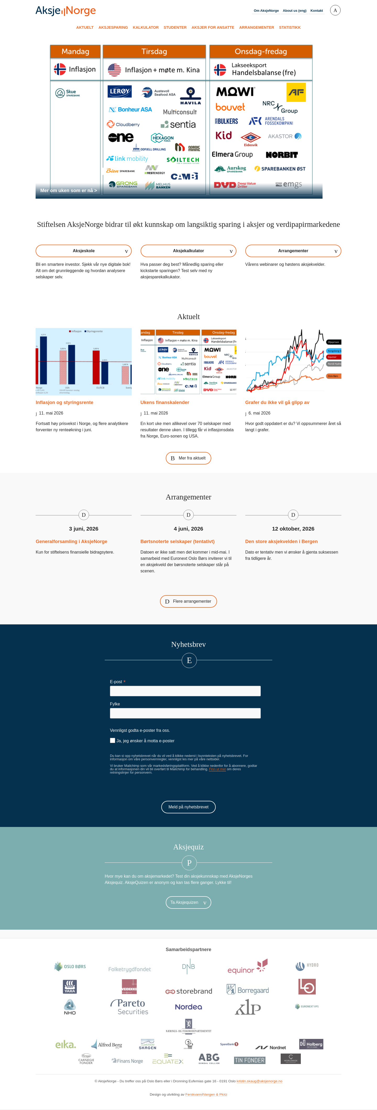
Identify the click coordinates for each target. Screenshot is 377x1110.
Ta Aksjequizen (184, 902)
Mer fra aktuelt (192, 458)
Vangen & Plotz (215, 1094)
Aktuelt (84, 27)
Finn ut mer (217, 769)
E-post (118, 682)
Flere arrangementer (192, 601)
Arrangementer (256, 27)
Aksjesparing (113, 27)
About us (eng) (294, 11)
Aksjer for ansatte (213, 27)
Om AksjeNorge (266, 11)
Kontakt (317, 11)
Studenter (175, 27)
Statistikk (290, 27)
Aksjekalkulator (188, 251)
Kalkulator (146, 27)
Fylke (115, 704)
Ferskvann (193, 1094)
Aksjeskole (84, 251)
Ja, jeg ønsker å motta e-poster (142, 740)
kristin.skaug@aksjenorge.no (259, 1081)
